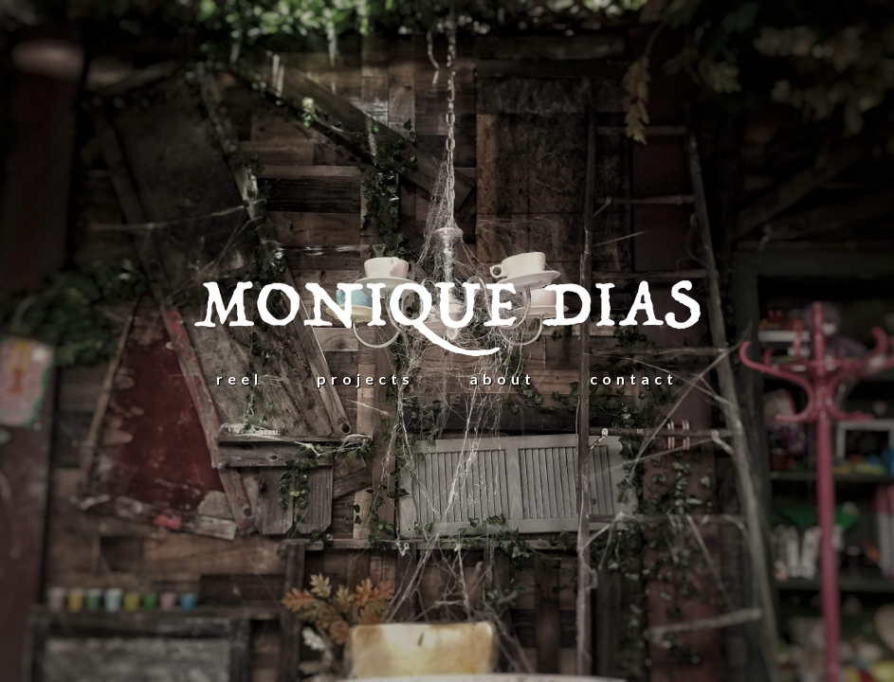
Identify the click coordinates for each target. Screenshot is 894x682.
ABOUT (502, 378)
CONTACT (634, 378)
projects (365, 378)
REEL (239, 378)
